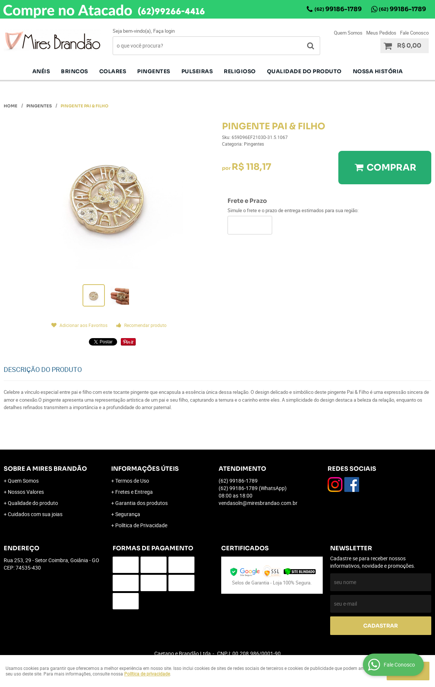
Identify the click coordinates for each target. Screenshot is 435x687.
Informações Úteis (145, 469)
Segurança (127, 514)
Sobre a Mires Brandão (45, 469)
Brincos (74, 71)
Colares (112, 71)
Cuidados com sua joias (35, 514)
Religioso (240, 71)
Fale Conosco (414, 32)
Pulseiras (197, 71)
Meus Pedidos (381, 32)
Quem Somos (348, 32)
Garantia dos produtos (141, 502)
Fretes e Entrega (134, 491)
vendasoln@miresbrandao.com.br (258, 502)
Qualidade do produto (304, 71)
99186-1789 (338, 9)
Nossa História (378, 71)
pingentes (153, 71)
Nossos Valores (26, 491)
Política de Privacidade (141, 525)
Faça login (164, 30)
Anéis (41, 71)
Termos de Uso (132, 480)
